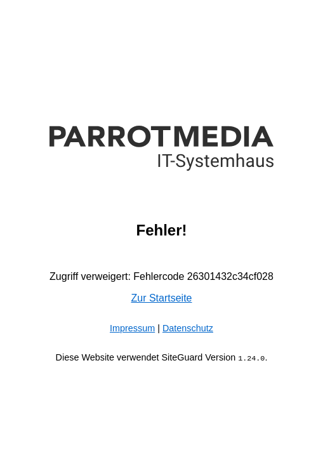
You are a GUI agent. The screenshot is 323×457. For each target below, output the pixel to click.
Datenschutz (187, 328)
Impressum (132, 328)
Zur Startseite (161, 298)
